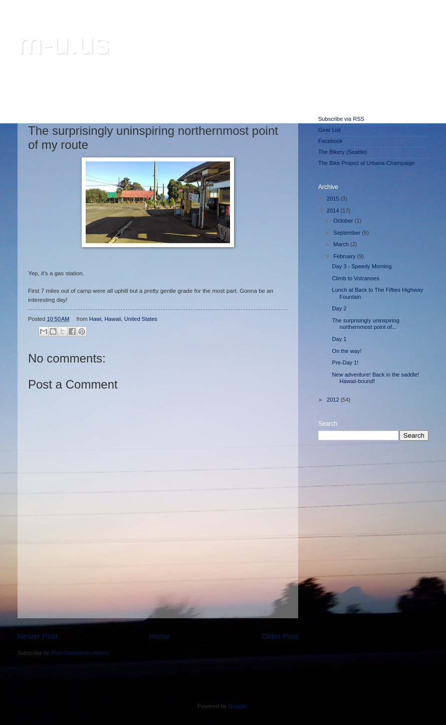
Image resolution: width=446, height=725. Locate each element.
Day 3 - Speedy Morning (362, 266)
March (341, 244)
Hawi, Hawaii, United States (123, 319)
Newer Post (38, 636)
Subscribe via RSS (341, 119)
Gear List (329, 130)
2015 (334, 199)
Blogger (237, 706)
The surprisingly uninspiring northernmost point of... (365, 323)
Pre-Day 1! (345, 362)
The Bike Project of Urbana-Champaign (366, 163)
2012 (334, 400)
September (347, 233)
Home (159, 636)
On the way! (347, 351)
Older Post (280, 636)
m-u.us (63, 43)
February (345, 256)
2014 (334, 211)
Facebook (330, 141)
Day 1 (339, 339)
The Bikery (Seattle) (342, 152)
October (343, 221)
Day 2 (339, 308)
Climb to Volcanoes (355, 278)
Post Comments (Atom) (80, 653)
